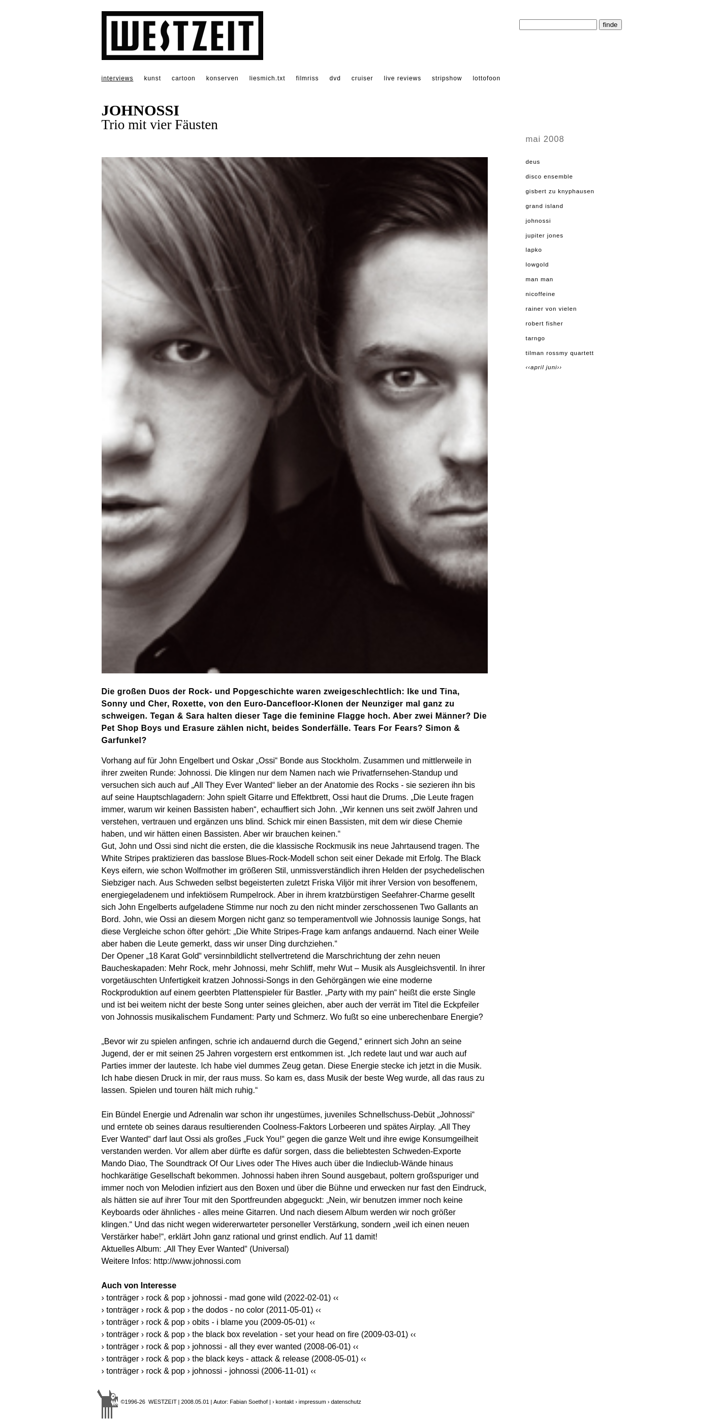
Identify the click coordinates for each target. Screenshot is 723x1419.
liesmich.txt (267, 78)
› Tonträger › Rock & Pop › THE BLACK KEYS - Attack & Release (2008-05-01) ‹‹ (234, 1358)
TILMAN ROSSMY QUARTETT (560, 353)
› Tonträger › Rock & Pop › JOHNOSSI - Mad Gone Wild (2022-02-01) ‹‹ (220, 1297)
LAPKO (534, 250)
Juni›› (554, 367)
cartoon (184, 78)
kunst (152, 78)
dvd (335, 78)
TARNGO (535, 338)
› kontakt (283, 1402)
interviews (118, 78)
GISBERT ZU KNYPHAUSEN (560, 191)
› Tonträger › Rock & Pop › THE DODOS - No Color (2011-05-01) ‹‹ (211, 1310)
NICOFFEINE (541, 294)
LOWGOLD (537, 264)
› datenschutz (344, 1402)
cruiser (362, 78)
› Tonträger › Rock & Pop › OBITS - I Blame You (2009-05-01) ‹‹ (209, 1322)
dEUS (533, 162)
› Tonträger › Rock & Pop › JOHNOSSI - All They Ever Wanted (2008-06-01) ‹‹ (230, 1346)
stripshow (447, 78)
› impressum (310, 1402)
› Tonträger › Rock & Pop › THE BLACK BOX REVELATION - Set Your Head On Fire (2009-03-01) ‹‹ (259, 1334)
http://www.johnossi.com (197, 1261)
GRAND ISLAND (544, 206)
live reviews (403, 78)
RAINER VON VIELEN (551, 309)
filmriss (307, 78)
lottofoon (486, 78)
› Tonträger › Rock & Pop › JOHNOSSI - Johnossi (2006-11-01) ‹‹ (209, 1371)
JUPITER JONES (545, 235)
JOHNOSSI (538, 221)
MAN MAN (540, 279)
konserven (222, 78)
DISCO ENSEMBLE (549, 176)
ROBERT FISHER (544, 323)
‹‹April (536, 367)
